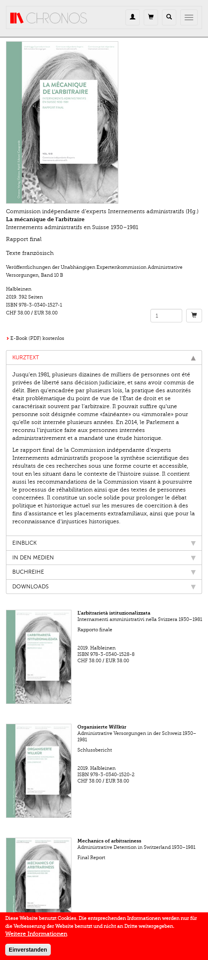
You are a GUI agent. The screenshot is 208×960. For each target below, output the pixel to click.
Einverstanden (28, 952)
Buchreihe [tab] (104, 572)
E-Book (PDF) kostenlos (37, 338)
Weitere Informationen (36, 937)
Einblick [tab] (104, 543)
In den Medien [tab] (104, 558)
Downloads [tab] (104, 587)
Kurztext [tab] (104, 357)
